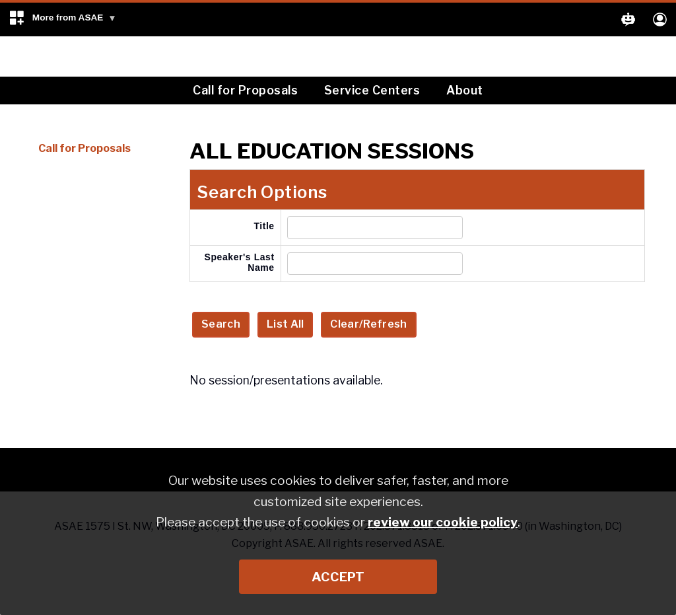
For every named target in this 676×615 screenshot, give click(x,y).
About (464, 90)
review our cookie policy (443, 522)
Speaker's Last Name (240, 262)
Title (264, 226)
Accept (338, 577)
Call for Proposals (245, 90)
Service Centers (372, 90)
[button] (62, 19)
